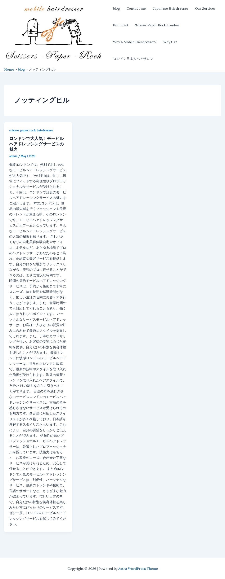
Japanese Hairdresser (170, 8)
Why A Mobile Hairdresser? (135, 42)
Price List (120, 25)
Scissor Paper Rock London (157, 25)
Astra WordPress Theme (138, 568)
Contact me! (137, 8)
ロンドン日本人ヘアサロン (133, 59)
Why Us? (170, 42)
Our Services (205, 8)
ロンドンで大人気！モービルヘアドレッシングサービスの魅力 (36, 144)
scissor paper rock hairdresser (31, 130)
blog (116, 8)
